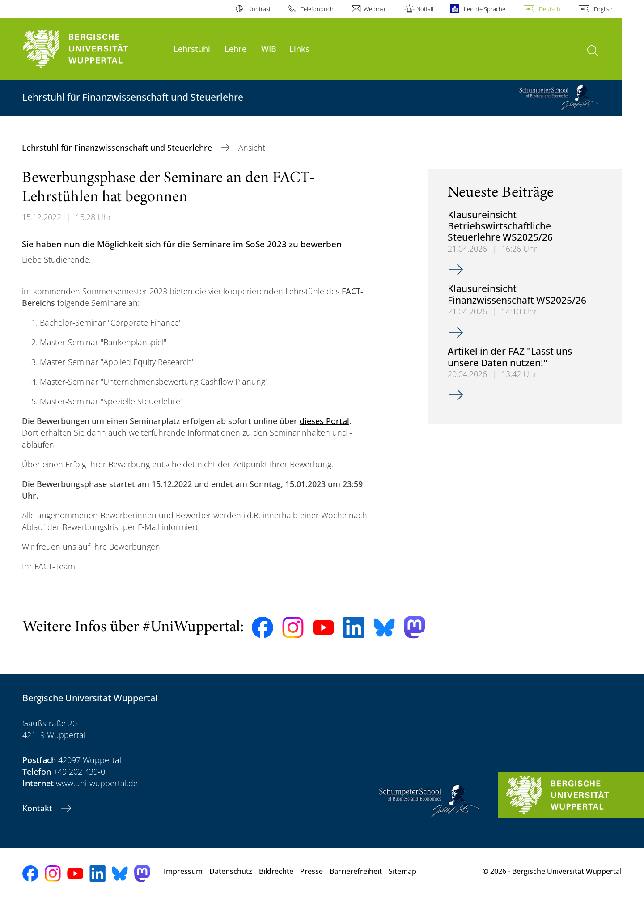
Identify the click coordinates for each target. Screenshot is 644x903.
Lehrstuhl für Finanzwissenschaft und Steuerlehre (118, 147)
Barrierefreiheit (356, 871)
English (603, 9)
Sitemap (402, 871)
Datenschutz (230, 871)
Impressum (183, 871)
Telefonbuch (317, 9)
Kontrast (259, 9)
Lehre (235, 48)
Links (299, 48)
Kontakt (38, 808)
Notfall (424, 9)
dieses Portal (324, 420)
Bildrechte (276, 871)
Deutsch (549, 9)
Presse (311, 871)
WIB (268, 48)
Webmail (375, 9)
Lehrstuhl (192, 48)
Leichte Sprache (484, 9)
